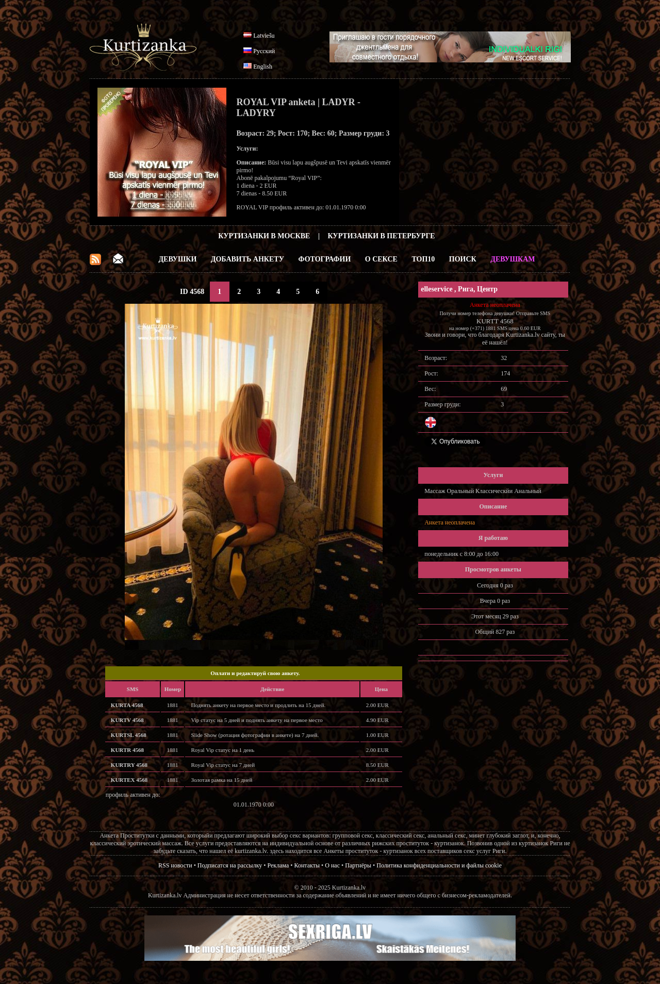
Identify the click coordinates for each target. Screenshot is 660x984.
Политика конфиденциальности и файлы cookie (439, 865)
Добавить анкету (247, 259)
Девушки (177, 259)
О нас (332, 865)
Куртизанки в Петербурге (381, 236)
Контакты (307, 865)
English (262, 66)
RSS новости (175, 865)
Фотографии (324, 259)
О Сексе (381, 259)
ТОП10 (423, 259)
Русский (264, 51)
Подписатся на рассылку (229, 865)
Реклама (278, 865)
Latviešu (263, 35)
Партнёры (358, 865)
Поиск (462, 259)
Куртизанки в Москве (264, 236)
